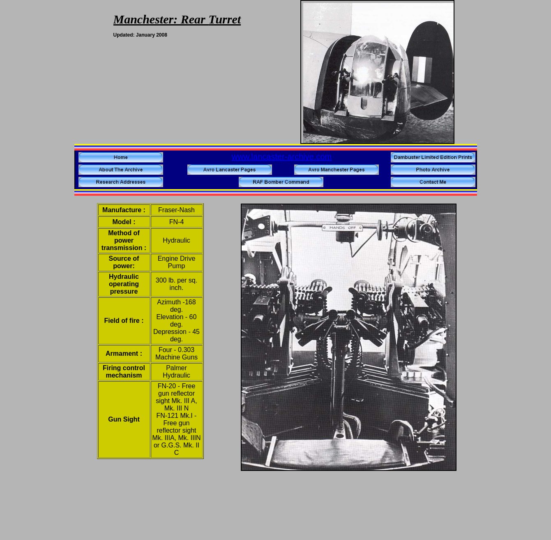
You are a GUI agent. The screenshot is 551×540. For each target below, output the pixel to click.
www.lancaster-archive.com (282, 156)
